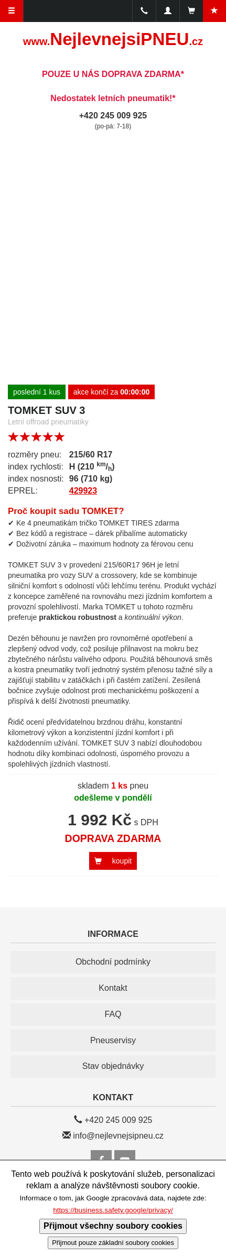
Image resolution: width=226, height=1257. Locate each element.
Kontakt (113, 987)
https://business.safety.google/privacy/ (113, 1210)
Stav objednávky (113, 1066)
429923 (83, 490)
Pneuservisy (113, 1040)
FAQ (112, 1014)
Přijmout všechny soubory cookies (113, 1225)
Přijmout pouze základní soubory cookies (113, 1243)
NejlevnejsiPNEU (113, 39)
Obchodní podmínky (113, 961)
